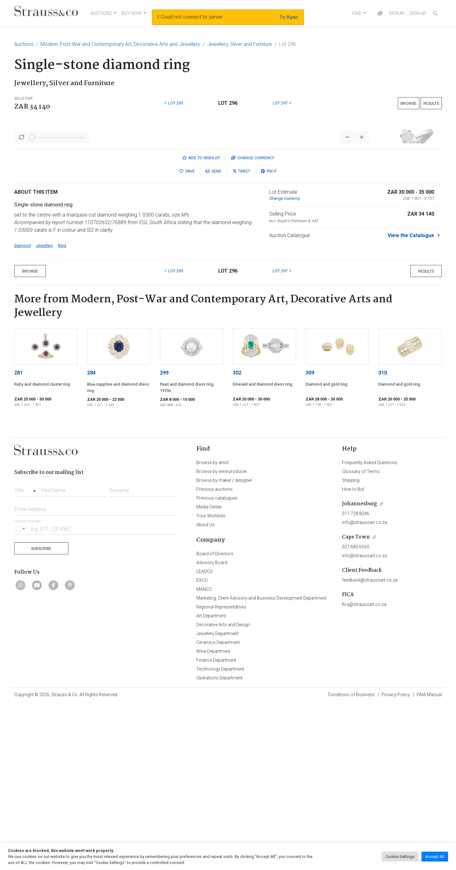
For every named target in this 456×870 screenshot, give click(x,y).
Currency (252, 323)
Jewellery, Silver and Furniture (239, 44)
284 (91, 539)
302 (237, 539)
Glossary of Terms (361, 637)
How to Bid (353, 655)
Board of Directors (214, 719)
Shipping (350, 646)
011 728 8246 (355, 679)
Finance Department (216, 826)
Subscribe (41, 714)
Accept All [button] (434, 856)
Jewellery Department (217, 799)
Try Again (288, 17)
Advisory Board (211, 728)
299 (164, 539)
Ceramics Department (218, 808)
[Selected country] (21, 694)
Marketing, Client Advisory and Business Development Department (261, 763)
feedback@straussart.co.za (369, 745)
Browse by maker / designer (224, 646)
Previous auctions (214, 655)
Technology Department (220, 834)
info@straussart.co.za (364, 688)
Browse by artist (212, 628)
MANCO (204, 755)
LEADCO (204, 737)
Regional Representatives (221, 772)
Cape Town (356, 703)
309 (310, 539)
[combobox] (26, 654)
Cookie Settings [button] (400, 856)
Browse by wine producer (221, 637)
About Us (205, 690)
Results (431, 103)
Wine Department (213, 817)
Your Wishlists (210, 681)
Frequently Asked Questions (369, 628)
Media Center (209, 672)
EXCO (202, 746)
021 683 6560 (355, 712)
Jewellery (44, 411)
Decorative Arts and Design (223, 790)
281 (18, 539)
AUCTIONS (101, 13)
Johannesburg (359, 670)
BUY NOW (132, 13)
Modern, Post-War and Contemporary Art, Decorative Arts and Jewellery (120, 44)
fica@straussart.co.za (364, 770)
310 (382, 539)
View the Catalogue (411, 401)
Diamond (22, 411)
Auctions (24, 44)
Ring (62, 411)
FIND (357, 13)
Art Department (211, 781)
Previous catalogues (217, 663)
